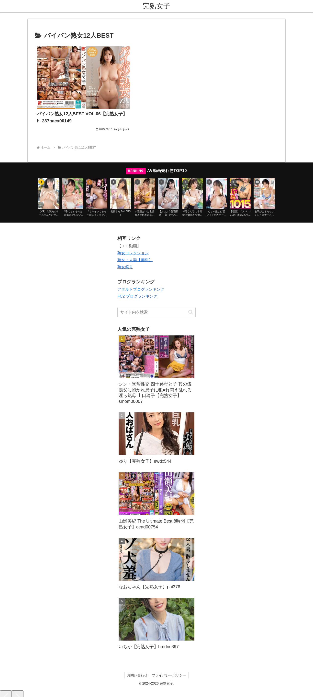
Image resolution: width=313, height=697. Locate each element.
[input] (156, 301)
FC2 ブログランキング (137, 285)
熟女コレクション (133, 242)
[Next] (17, 687)
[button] (190, 301)
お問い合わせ (137, 664)
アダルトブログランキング (140, 278)
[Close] (27, 691)
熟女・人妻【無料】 (135, 249)
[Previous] (6, 687)
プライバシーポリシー (169, 664)
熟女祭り (125, 256)
